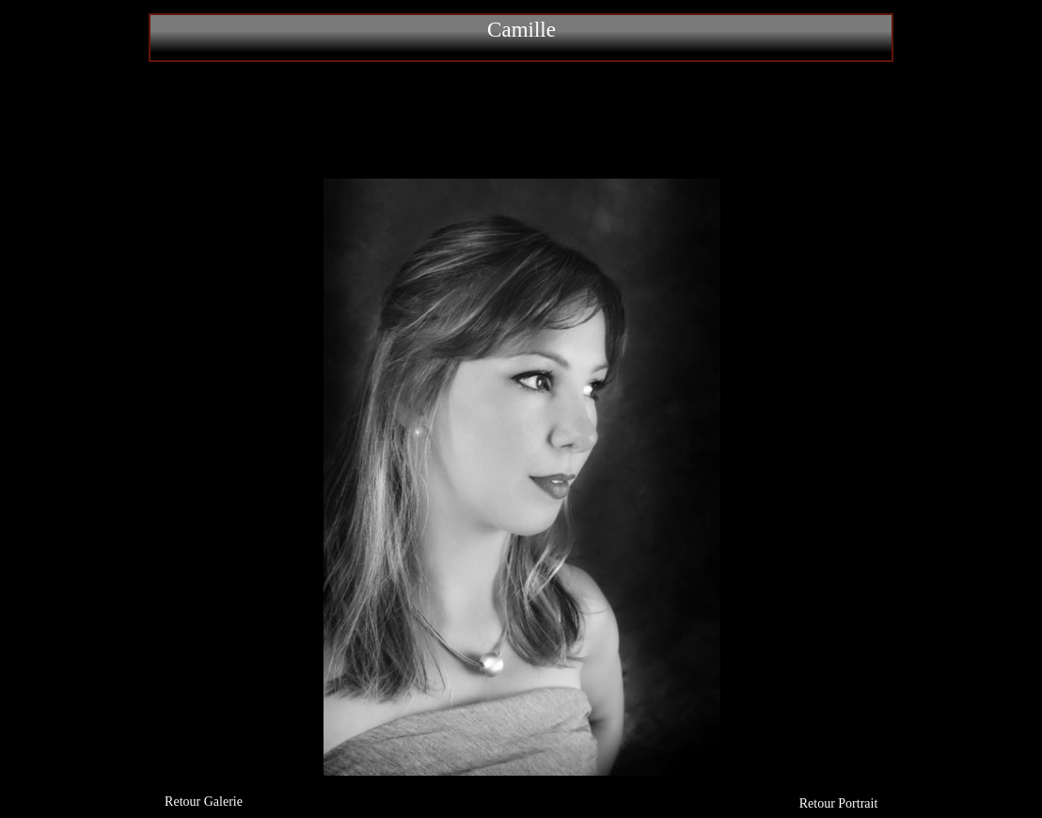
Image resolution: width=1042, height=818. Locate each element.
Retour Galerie (204, 801)
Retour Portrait (838, 803)
